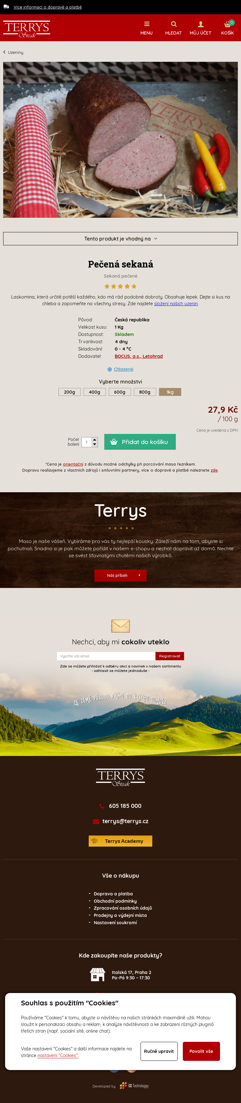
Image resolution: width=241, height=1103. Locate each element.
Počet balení (73, 442)
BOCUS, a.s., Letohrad (139, 356)
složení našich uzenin (176, 303)
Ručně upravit (159, 1051)
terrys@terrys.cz (125, 821)
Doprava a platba (113, 894)
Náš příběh (123, 575)
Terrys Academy (120, 841)
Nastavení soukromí (115, 923)
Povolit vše (201, 1051)
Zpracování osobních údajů (123, 908)
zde (214, 470)
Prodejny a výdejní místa (120, 915)
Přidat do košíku (145, 442)
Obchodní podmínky (115, 901)
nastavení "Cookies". (58, 1055)
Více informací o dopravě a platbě (48, 7)
